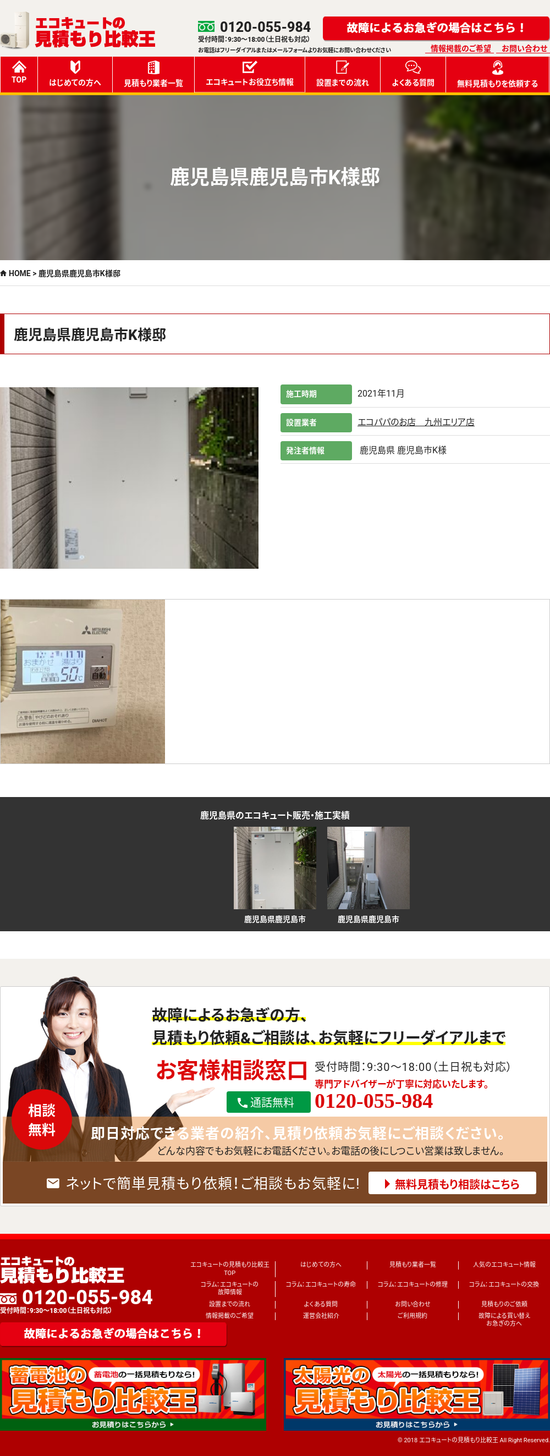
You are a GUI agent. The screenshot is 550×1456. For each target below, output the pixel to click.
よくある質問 (413, 74)
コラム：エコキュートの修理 (413, 1284)
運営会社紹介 (321, 1316)
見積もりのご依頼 (504, 1304)
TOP (19, 72)
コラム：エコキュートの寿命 (321, 1284)
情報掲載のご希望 (461, 48)
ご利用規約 (412, 1316)
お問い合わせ (524, 48)
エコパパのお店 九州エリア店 (416, 422)
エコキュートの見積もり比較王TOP (230, 1268)
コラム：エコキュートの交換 (504, 1284)
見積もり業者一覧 (153, 74)
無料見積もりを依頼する (497, 74)
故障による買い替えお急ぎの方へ (504, 1319)
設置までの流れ (342, 74)
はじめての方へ (75, 74)
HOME (20, 273)
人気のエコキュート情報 (504, 1264)
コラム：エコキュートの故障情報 (229, 1288)
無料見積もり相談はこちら (457, 1184)
